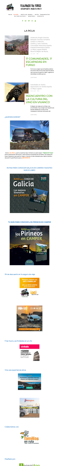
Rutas (37, 14)
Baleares (33, 39)
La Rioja (33, 49)
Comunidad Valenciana (38, 45)
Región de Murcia (42, 51)
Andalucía (33, 37)
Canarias (40, 39)
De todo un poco (20, 16)
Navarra (33, 51)
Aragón (40, 37)
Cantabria (46, 39)
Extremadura (40, 47)
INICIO (10, 14)
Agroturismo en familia (38, 86)
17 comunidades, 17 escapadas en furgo (39, 62)
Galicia (47, 47)
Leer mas (33, 77)
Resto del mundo (26, 14)
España (15, 14)
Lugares (39, 49)
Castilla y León (35, 43)
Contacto (40, 16)
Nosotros (31, 16)
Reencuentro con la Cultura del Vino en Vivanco (39, 99)
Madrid (44, 49)
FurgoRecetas (45, 14)
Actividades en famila (37, 84)
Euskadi (33, 47)
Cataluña (44, 43)
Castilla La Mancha (37, 41)
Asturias (46, 37)
